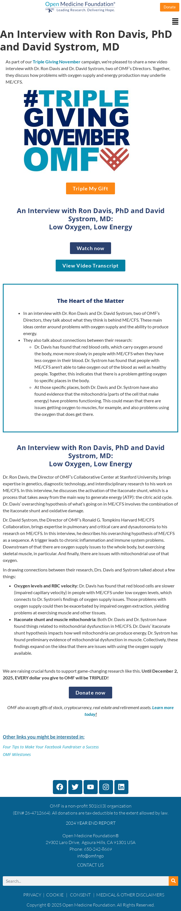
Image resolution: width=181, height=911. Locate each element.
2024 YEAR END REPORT (91, 823)
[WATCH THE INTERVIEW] (90, 248)
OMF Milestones (17, 754)
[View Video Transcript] (90, 265)
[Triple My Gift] (90, 188)
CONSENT (80, 895)
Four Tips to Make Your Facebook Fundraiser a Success (51, 746)
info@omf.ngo (90, 856)
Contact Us (90, 865)
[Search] (173, 881)
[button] (90, 22)
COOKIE (55, 895)
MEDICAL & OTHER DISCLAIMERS (130, 895)
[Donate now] (90, 692)
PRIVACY (32, 895)
